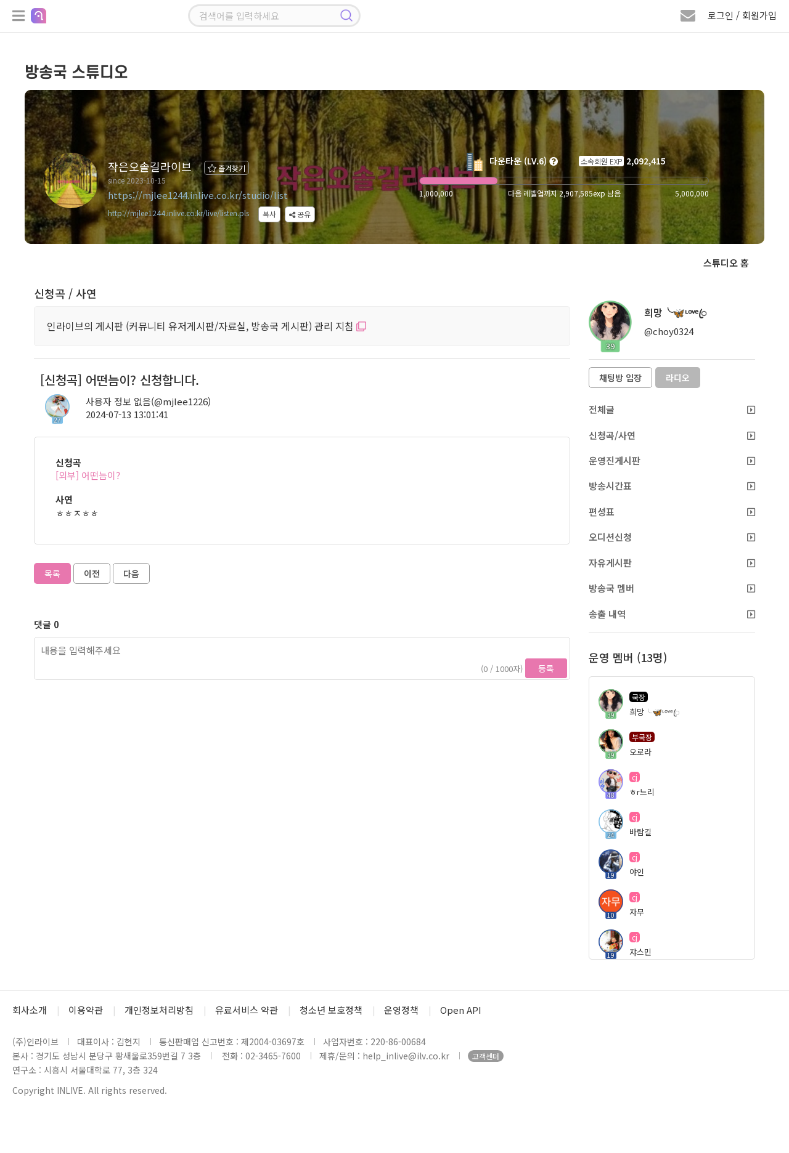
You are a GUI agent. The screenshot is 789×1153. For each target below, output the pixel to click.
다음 (131, 573)
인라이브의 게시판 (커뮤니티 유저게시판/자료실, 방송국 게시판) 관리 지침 (206, 325)
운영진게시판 (672, 460)
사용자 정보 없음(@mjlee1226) (148, 401)
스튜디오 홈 (726, 262)
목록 (52, 573)
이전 (92, 573)
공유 (300, 214)
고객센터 (485, 1056)
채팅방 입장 (620, 377)
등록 (546, 668)
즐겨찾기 (226, 168)
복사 (269, 214)
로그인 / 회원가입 (742, 15)
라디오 (678, 377)
